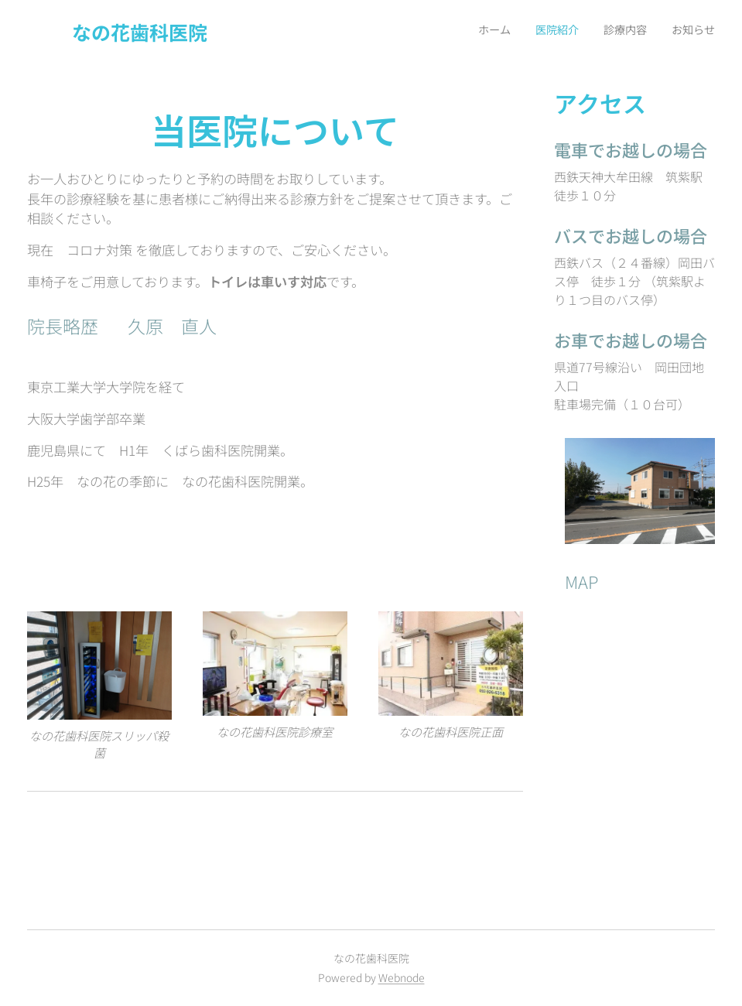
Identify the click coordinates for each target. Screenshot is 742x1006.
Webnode (401, 977)
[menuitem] (645, 31)
